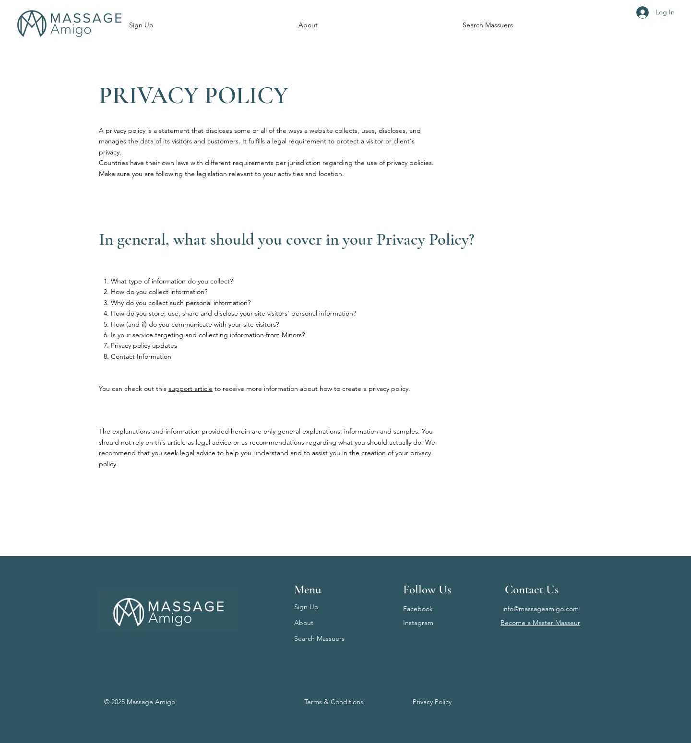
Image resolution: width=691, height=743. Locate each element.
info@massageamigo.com (540, 608)
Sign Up (306, 606)
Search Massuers (319, 638)
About (303, 622)
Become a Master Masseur (540, 622)
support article (190, 388)
